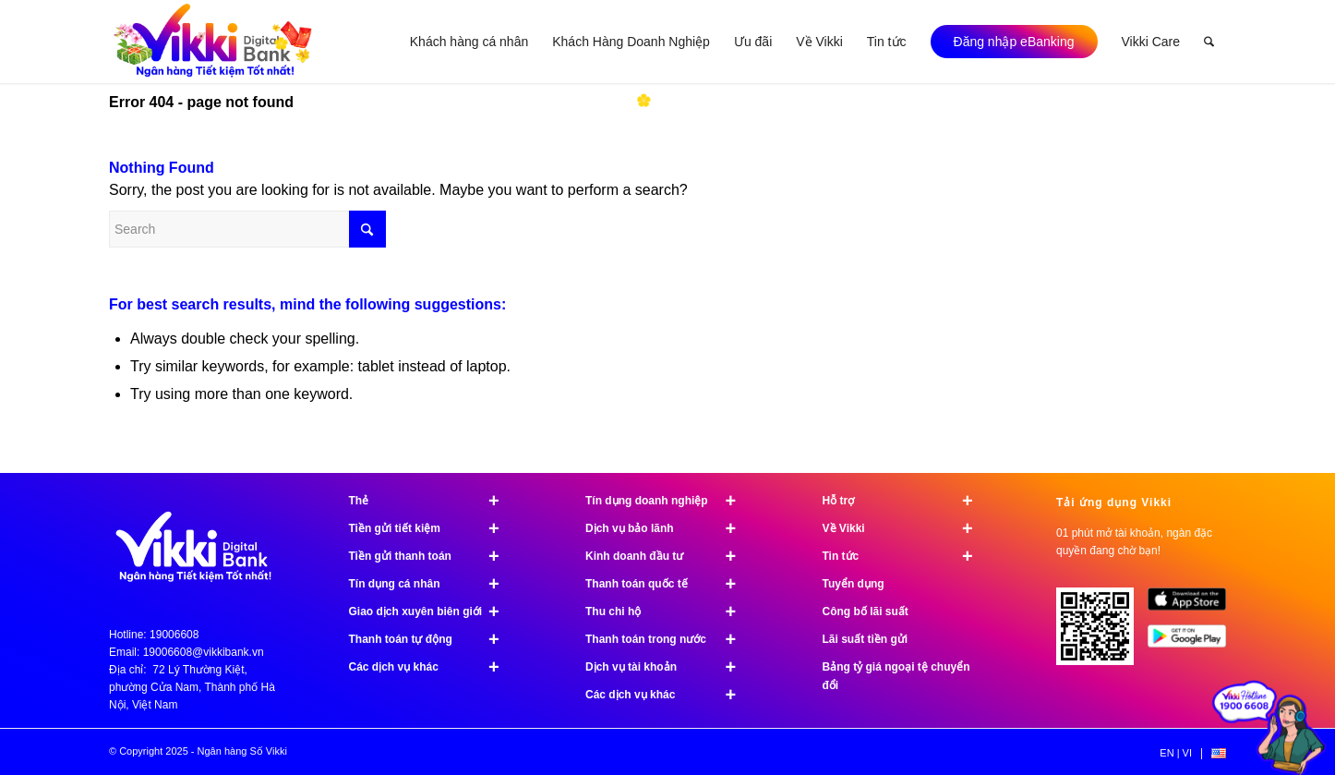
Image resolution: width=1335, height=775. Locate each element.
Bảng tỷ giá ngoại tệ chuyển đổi (896, 676)
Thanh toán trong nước (668, 639)
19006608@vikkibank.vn (203, 652)
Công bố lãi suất (865, 611)
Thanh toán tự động (432, 639)
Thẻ (432, 501)
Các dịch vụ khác (432, 667)
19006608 (174, 634)
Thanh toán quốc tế (668, 584)
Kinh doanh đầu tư (668, 556)
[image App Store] (1193, 605)
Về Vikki (906, 528)
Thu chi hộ (668, 611)
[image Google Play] (1193, 642)
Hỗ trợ (906, 501)
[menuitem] (469, 41)
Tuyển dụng (853, 583)
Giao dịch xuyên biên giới (432, 611)
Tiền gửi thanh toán (432, 556)
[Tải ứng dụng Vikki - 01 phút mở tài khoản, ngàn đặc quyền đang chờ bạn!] (1102, 633)
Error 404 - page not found (201, 102)
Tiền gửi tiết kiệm (432, 528)
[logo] (214, 41)
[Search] (1209, 41)
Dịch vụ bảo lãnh (668, 528)
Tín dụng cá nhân (432, 584)
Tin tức (906, 556)
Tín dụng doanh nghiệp (668, 501)
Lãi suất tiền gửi (865, 639)
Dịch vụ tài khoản (668, 667)
